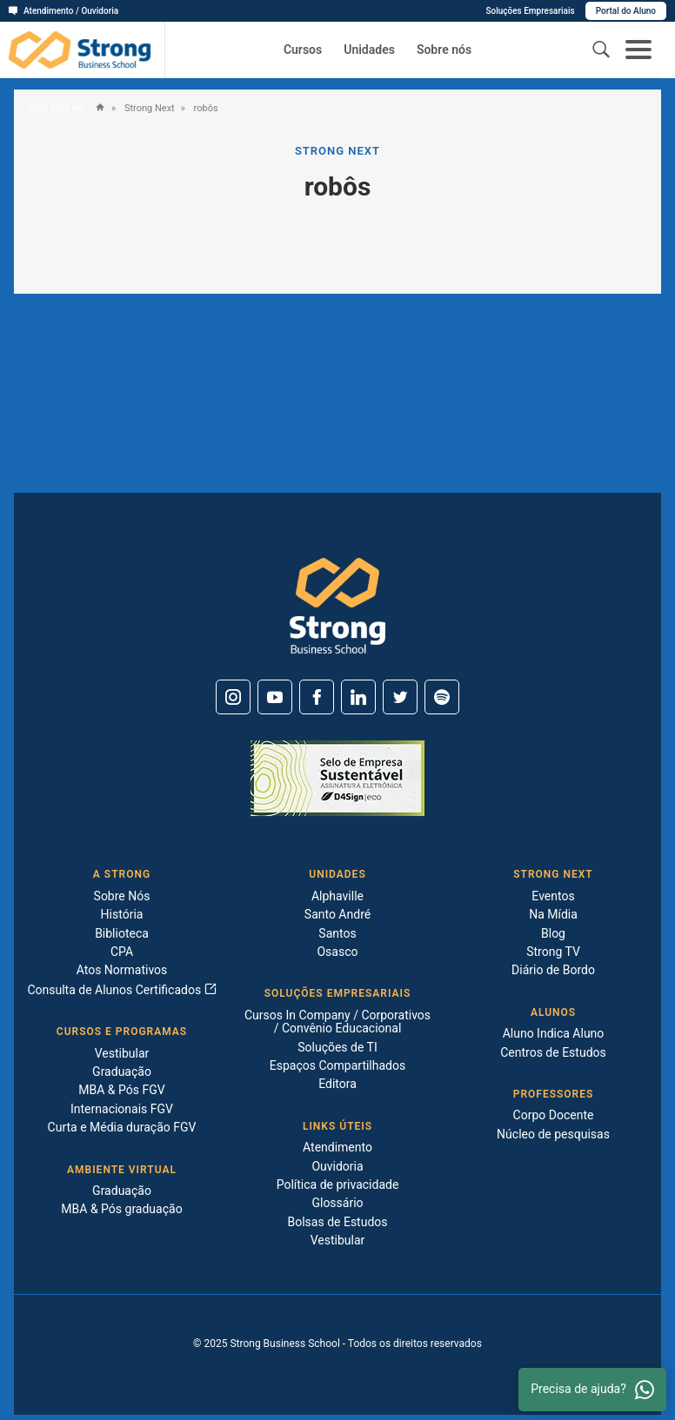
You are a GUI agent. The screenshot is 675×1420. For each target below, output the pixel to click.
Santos (337, 933)
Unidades (369, 49)
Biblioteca (122, 933)
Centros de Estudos (553, 1052)
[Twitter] (400, 697)
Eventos (552, 896)
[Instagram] (233, 697)
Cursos (303, 49)
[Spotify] (441, 697)
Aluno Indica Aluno (554, 1033)
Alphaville (337, 896)
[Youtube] (274, 697)
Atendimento (337, 1147)
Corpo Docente (553, 1115)
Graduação (121, 1071)
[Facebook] (316, 697)
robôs (204, 108)
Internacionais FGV (121, 1109)
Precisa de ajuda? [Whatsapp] (592, 1389)
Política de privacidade (338, 1184)
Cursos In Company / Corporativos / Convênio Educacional (337, 1021)
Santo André (337, 914)
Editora (337, 1084)
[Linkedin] (358, 697)
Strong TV (553, 952)
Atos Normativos (122, 970)
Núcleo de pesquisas (553, 1134)
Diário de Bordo (553, 970)
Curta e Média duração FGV (122, 1127)
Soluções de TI (337, 1047)
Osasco (337, 952)
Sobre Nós (122, 896)
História (122, 914)
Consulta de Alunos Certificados (121, 990)
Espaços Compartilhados (337, 1065)
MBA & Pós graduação (121, 1209)
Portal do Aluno (626, 11)
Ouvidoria (337, 1166)
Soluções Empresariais (529, 11)
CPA (121, 952)
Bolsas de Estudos (337, 1222)
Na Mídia (553, 914)
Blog (553, 933)
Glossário (337, 1203)
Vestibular (122, 1053)
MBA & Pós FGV (121, 1090)
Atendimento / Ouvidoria (63, 11)
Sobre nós (444, 49)
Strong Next (148, 108)
